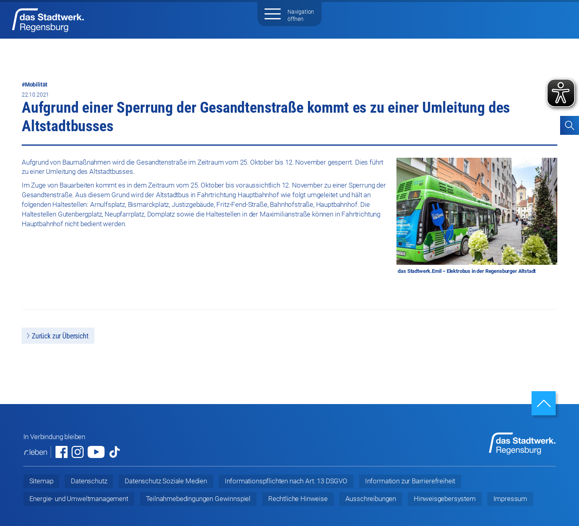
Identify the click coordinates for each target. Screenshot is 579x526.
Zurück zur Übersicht (60, 336)
